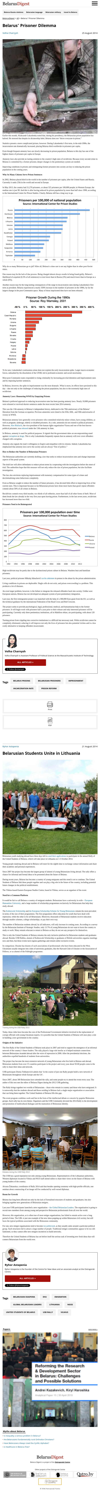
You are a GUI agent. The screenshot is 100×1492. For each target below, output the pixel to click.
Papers (6, 1330)
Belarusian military (53, 12)
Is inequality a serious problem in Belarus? (22, 1436)
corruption (13, 436)
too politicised (49, 1227)
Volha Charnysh (10, 33)
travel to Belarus (70, 12)
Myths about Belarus (14, 1432)
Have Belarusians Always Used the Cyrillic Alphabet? (26, 1444)
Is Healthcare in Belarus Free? (17, 1447)
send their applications (57, 857)
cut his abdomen (47, 578)
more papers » (92, 1330)
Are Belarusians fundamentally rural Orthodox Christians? (29, 1440)
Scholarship (20, 912)
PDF (50, 726)
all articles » (25, 662)
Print (50, 710)
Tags (5, 682)
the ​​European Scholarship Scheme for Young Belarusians (52, 912)
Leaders (70, 1208)
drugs (22, 436)
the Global (53, 1208)
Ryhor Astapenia (11, 747)
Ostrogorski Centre (62, 1463)
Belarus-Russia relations (13, 12)
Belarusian (62, 1208)
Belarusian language (34, 12)
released (24, 428)
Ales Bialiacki (16, 425)
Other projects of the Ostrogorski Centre (50, 1470)
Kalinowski (9, 912)
